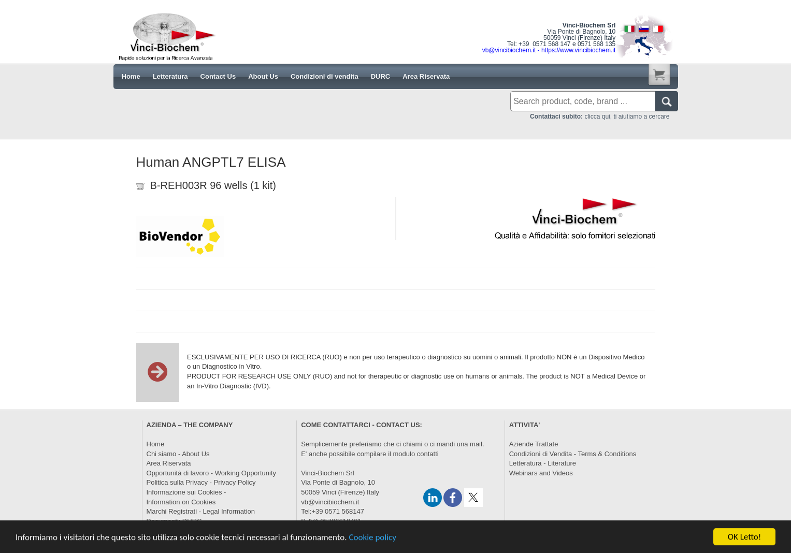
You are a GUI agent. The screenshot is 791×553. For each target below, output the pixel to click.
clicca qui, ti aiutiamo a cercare (599, 116)
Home (156, 444)
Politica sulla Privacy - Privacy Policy (201, 482)
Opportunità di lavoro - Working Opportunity (212, 473)
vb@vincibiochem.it (330, 502)
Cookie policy (372, 542)
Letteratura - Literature (542, 463)
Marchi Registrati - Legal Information (201, 511)
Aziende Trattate (533, 444)
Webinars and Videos (541, 473)
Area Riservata (169, 463)
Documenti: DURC (174, 521)
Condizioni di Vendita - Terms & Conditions (572, 454)
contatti (428, 454)
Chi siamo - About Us (178, 454)
